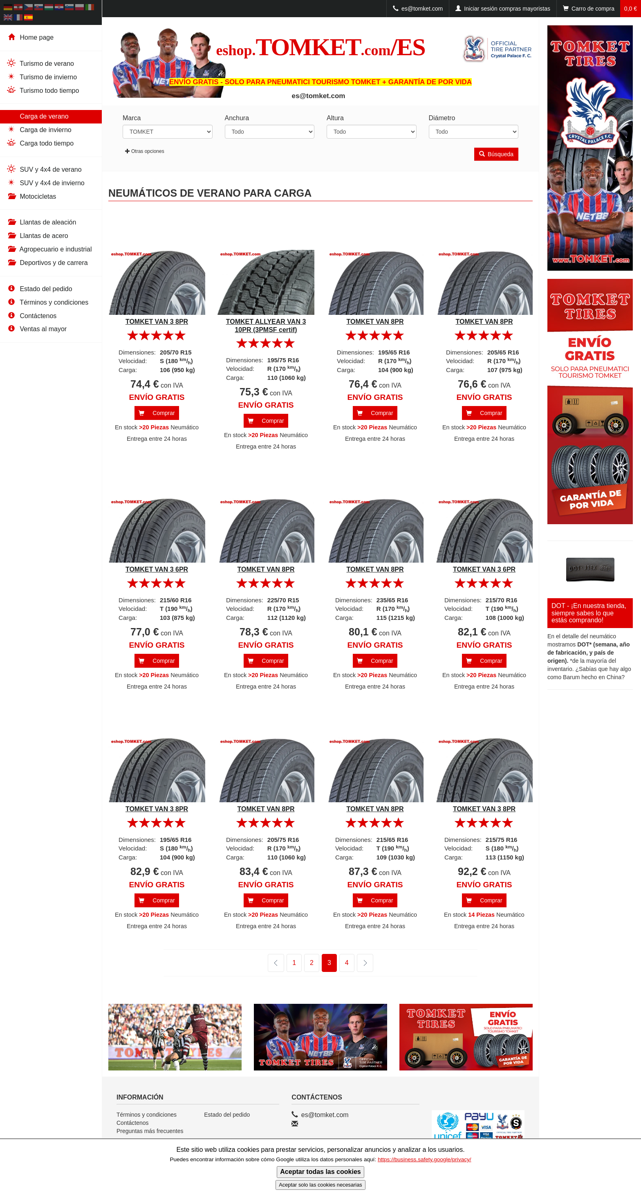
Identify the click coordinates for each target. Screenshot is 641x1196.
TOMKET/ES (320, 47)
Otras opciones (144, 151)
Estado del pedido (39, 288)
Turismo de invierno (41, 77)
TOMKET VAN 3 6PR (157, 569)
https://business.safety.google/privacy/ (424, 1159)
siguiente (360, 963)
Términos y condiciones (47, 302)
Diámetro (442, 117)
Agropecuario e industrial (49, 249)
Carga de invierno (39, 129)
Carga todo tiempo (40, 143)
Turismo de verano (40, 63)
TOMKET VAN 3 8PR (157, 321)
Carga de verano (37, 116)
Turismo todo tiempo (42, 90)
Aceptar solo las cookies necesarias (320, 1185)
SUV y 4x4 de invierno (45, 182)
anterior (276, 963)
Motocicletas (31, 196)
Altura (335, 117)
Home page (30, 37)
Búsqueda (496, 154)
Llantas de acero (37, 235)
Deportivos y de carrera (47, 262)
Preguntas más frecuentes (150, 1131)
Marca (132, 117)
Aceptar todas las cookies (320, 1171)
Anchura (237, 117)
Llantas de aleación (41, 222)
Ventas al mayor (36, 328)
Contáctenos (31, 315)
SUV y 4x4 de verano (44, 169)
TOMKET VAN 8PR (375, 321)
